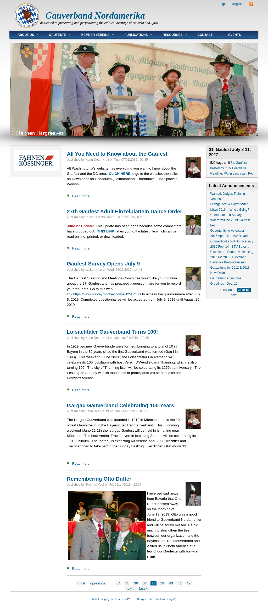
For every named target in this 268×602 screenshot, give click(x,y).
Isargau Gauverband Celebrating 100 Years (120, 405)
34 (118, 583)
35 (127, 583)
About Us (24, 35)
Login (222, 4)
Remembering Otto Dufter (99, 479)
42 (189, 583)
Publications (134, 35)
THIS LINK (105, 231)
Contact (205, 35)
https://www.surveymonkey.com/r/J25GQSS (107, 294)
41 (180, 583)
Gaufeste (56, 35)
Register (238, 4)
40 (171, 583)
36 (136, 583)
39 (162, 583)
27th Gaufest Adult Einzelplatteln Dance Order (124, 211)
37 (145, 583)
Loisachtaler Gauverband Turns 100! (112, 332)
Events (234, 35)
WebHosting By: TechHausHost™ (111, 599)
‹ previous (97, 583)
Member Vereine (93, 35)
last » (143, 588)
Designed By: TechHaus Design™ (156, 599)
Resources (171, 35)
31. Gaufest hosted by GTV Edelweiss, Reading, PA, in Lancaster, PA (231, 168)
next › (130, 588)
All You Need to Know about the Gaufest (117, 154)
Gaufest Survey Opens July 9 (103, 264)
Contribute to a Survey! (226, 215)
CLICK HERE (119, 174)
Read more (81, 196)
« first (81, 583)
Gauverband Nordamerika (95, 15)
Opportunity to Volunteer (227, 230)
